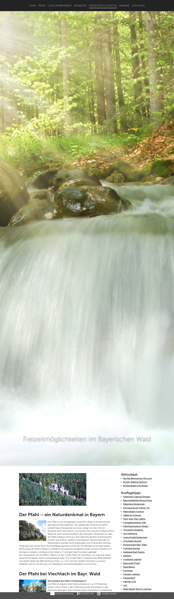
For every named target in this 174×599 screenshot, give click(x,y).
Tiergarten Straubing (133, 472)
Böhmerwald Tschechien (135, 560)
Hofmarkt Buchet (131, 490)
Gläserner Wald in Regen (135, 556)
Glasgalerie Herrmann (134, 545)
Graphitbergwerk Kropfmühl (137, 563)
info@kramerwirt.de (64, 593)
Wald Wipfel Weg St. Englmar (137, 531)
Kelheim (127, 498)
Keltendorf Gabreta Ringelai (136, 439)
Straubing (127, 574)
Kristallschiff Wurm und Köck (137, 552)
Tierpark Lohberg (131, 516)
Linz (125, 527)
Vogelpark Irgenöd (132, 501)
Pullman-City (129, 523)
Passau (126, 549)
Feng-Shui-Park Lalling (134, 461)
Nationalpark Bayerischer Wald (138, 534)
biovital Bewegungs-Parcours (137, 420)
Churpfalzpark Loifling (134, 581)
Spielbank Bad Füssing (134, 494)
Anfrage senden (109, 593)
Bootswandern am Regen (135, 428)
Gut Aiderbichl (130, 475)
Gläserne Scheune (132, 457)
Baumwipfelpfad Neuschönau (137, 442)
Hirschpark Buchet (132, 483)
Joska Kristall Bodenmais (135, 479)
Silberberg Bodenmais (134, 446)
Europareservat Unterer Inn (136, 450)
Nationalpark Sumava (133, 453)
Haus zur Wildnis (131, 577)
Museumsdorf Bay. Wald (135, 487)
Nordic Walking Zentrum (135, 424)
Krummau (128, 512)
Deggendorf (129, 520)
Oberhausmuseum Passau (135, 468)
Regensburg (129, 509)
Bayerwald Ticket (131, 505)
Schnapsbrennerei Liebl (134, 464)
